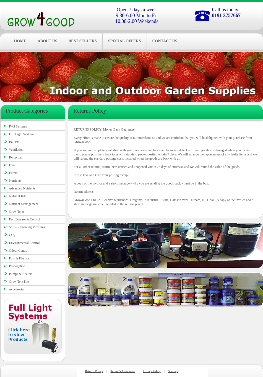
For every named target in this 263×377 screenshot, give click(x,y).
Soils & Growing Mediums (27, 227)
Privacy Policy (151, 371)
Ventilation (16, 150)
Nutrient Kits (18, 196)
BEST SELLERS (83, 41)
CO (12, 235)
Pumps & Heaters (21, 274)
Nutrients (15, 181)
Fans (12, 165)
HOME (20, 41)
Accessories (17, 289)
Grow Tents (17, 212)
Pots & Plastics (19, 258)
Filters (13, 173)
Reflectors (16, 157)
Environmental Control (24, 243)
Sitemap (173, 371)
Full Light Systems (21, 134)
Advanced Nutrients (22, 188)
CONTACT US (164, 41)
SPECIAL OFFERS (124, 41)
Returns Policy (94, 371)
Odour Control (18, 251)
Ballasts (14, 142)
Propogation (17, 266)
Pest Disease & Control (24, 219)
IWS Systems (18, 126)
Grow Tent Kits (19, 282)
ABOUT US (47, 41)
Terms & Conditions (122, 371)
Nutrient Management (23, 204)
